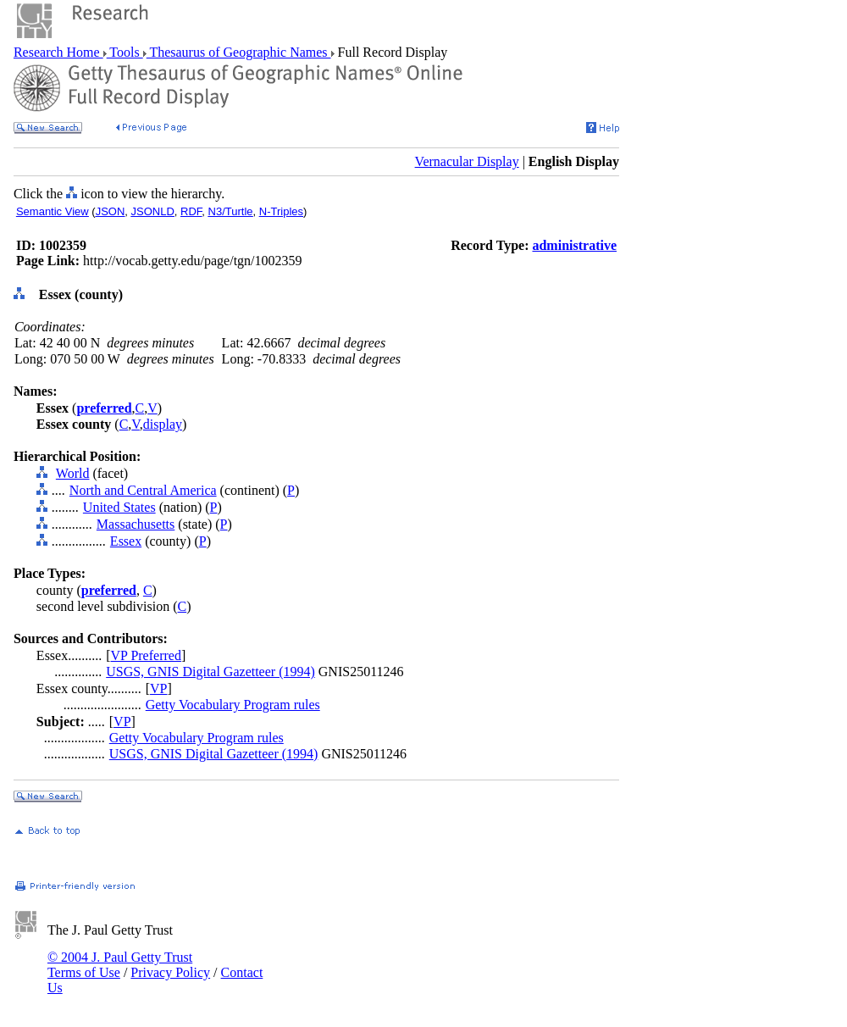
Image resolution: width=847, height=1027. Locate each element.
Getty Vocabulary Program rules (233, 704)
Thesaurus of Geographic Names (239, 52)
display (162, 424)
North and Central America (143, 490)
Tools (125, 52)
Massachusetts (135, 524)
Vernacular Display (467, 161)
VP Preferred (146, 655)
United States (119, 507)
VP (158, 688)
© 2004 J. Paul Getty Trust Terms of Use (119, 965)
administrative (574, 245)
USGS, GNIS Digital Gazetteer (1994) (210, 671)
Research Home (58, 52)
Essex (125, 541)
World (73, 473)
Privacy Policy (170, 972)
